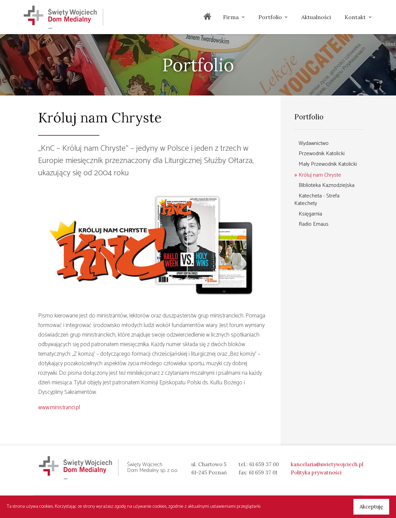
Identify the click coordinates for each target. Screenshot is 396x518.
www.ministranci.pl (59, 407)
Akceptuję (371, 506)
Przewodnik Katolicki (322, 153)
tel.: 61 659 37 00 (259, 464)
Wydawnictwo (314, 143)
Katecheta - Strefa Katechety (316, 199)
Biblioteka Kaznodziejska (326, 185)
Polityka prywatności (316, 472)
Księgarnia (310, 214)
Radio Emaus (314, 224)
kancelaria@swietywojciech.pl (327, 464)
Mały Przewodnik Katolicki (328, 164)
